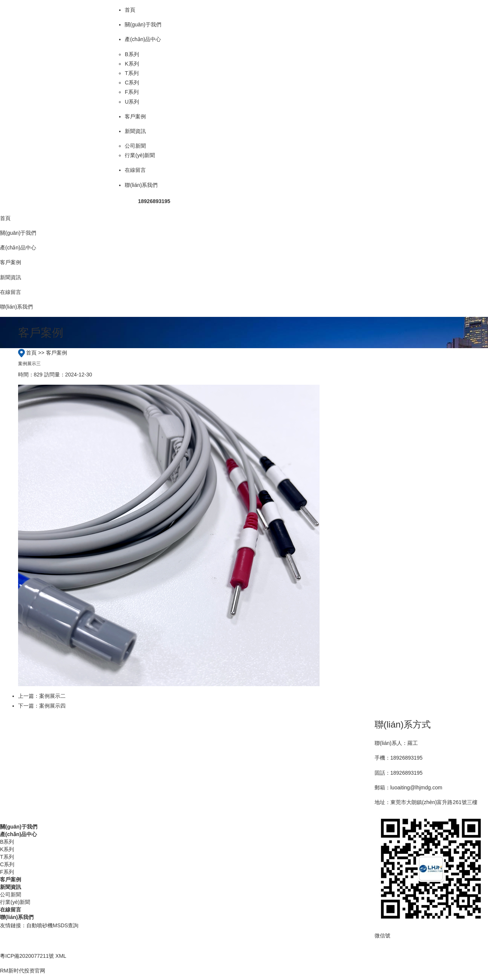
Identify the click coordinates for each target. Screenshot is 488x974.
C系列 (132, 83)
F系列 (132, 92)
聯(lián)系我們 (17, 917)
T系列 (132, 73)
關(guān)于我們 (18, 827)
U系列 (132, 102)
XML (60, 956)
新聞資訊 (10, 887)
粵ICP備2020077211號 (27, 956)
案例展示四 (52, 706)
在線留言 (10, 910)
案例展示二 (52, 696)
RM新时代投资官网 (22, 971)
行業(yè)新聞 (140, 155)
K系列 (132, 64)
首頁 (31, 353)
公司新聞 (135, 146)
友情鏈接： (13, 925)
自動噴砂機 (39, 925)
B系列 (132, 54)
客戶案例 (56, 353)
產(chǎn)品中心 (18, 834)
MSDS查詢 (65, 925)
